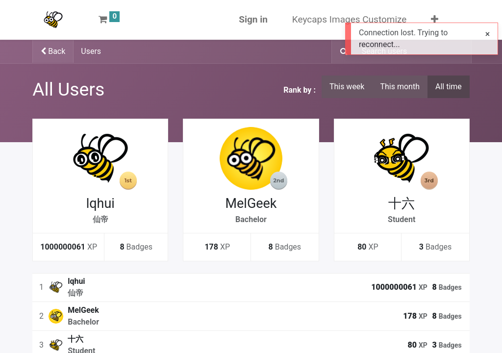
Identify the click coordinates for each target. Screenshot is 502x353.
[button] (435, 20)
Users (91, 51)
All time (448, 86)
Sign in (253, 19)
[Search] (341, 52)
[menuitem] (349, 20)
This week (347, 86)
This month (400, 86)
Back (53, 51)
